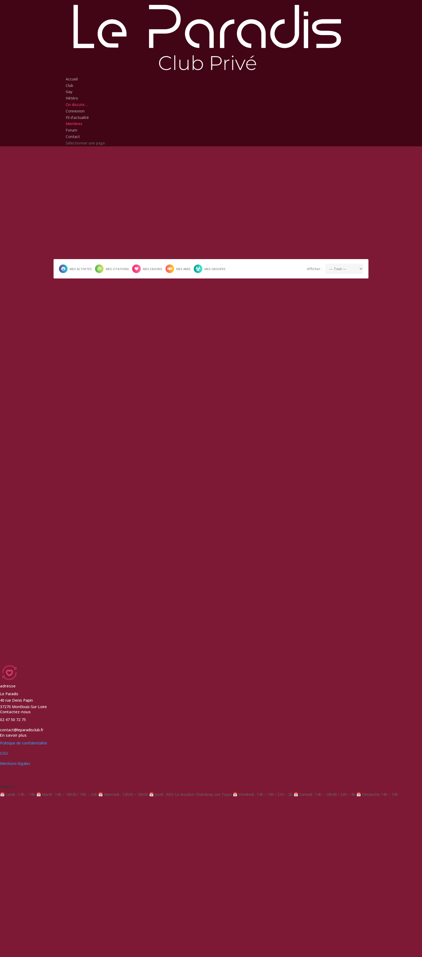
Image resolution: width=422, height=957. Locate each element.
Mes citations (112, 268)
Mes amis (178, 268)
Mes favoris (147, 268)
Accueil (72, 79)
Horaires (7, 786)
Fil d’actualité (77, 117)
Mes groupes (210, 268)
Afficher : (314, 268)
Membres (74, 123)
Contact (73, 136)
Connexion (75, 111)
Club (69, 85)
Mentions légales (15, 763)
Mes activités (75, 268)
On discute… (76, 104)
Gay (69, 91)
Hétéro (72, 98)
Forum (71, 130)
